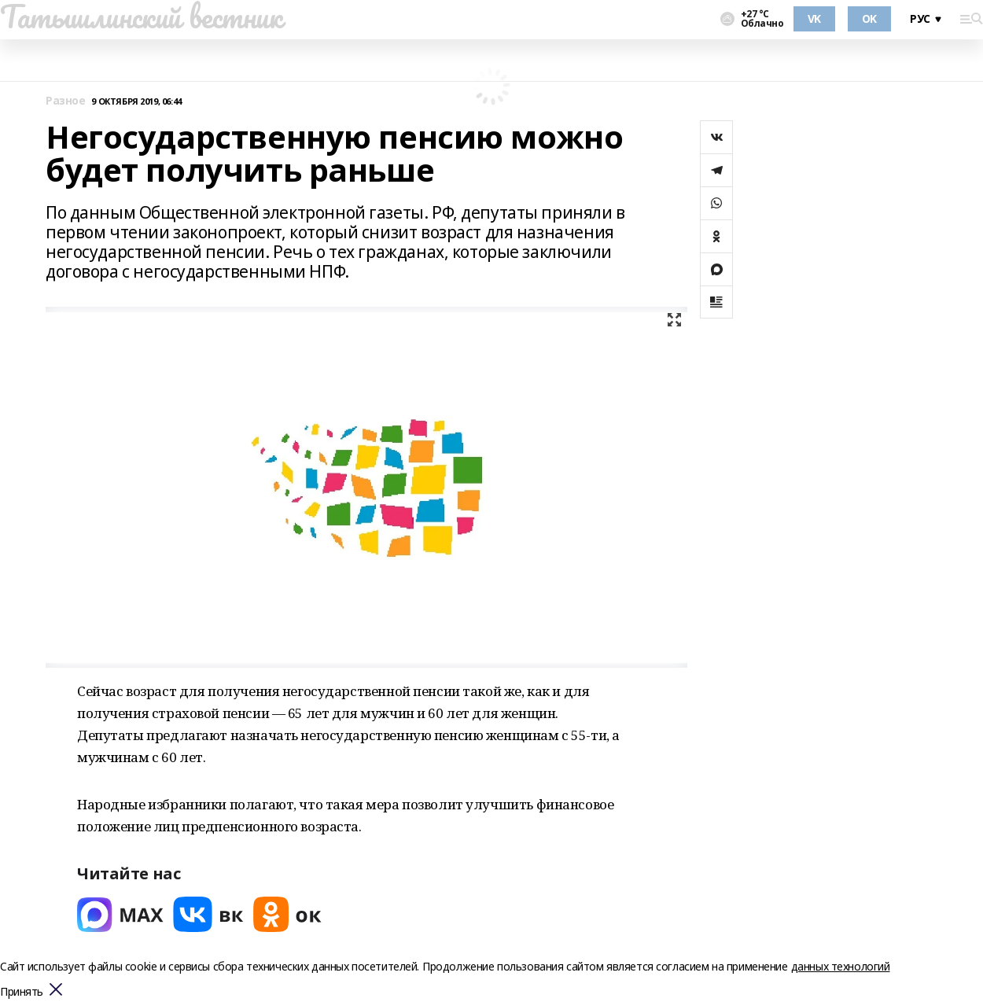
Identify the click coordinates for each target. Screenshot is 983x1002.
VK (814, 18)
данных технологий (840, 966)
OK (869, 18)
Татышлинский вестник (141, 16)
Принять (21, 992)
